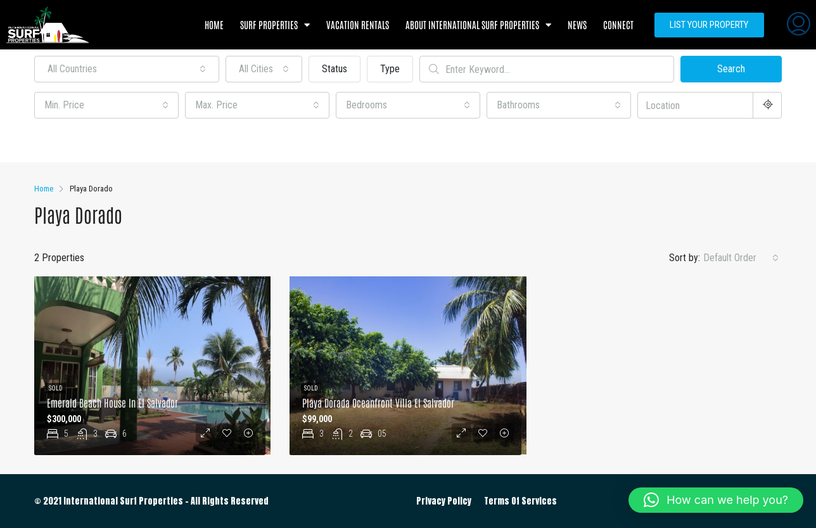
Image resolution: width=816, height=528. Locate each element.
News (577, 24)
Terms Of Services (520, 501)
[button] (715, 500)
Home (214, 24)
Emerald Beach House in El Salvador (112, 402)
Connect (618, 24)
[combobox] (126, 69)
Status (334, 69)
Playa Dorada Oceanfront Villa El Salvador (378, 402)
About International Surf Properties (478, 25)
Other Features (71, 142)
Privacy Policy (443, 501)
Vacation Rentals (357, 24)
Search (731, 69)
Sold (56, 388)
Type (390, 69)
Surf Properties (275, 25)
